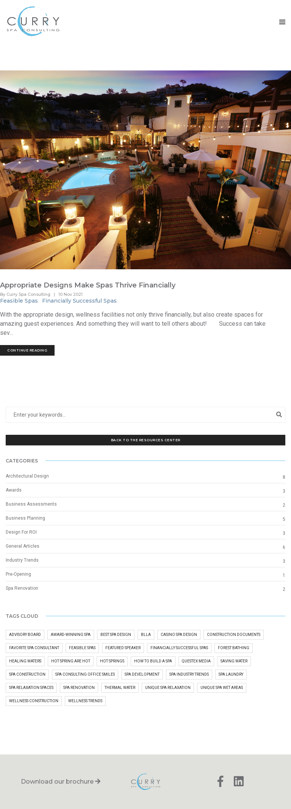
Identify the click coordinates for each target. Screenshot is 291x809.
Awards (14, 490)
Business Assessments (31, 504)
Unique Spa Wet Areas (221, 688)
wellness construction (33, 701)
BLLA (146, 635)
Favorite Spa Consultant (34, 648)
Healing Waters (25, 661)
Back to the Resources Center (145, 440)
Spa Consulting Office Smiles (85, 674)
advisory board (25, 635)
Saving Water (234, 661)
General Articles (22, 546)
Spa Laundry (231, 674)
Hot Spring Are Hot (70, 661)
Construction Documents (233, 635)
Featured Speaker (123, 648)
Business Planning (25, 518)
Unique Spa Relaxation (168, 688)
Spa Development (142, 674)
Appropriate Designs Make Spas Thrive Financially (87, 285)
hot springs (112, 661)
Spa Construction (27, 674)
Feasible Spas (19, 300)
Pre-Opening (18, 574)
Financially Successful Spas (79, 300)
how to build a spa (153, 661)
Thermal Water (120, 688)
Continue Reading (27, 350)
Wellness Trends (85, 701)
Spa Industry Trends (189, 674)
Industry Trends (22, 560)
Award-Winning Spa (71, 635)
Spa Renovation (22, 588)
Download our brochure (60, 781)
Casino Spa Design (179, 635)
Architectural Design (27, 476)
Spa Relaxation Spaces (31, 688)
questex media (196, 661)
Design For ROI (21, 532)
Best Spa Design (115, 635)
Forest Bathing (233, 648)
